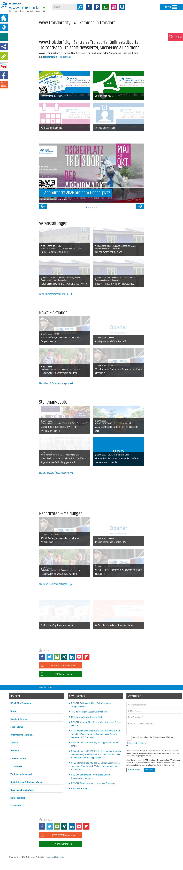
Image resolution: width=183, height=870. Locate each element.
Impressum (50, 857)
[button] (86, 207)
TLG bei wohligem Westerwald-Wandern (89, 712)
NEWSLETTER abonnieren (57, 665)
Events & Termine (18, 719)
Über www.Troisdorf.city (22, 790)
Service (14, 743)
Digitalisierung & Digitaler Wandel (26, 782)
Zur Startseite (15, 805)
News (13, 711)
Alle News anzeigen (80, 788)
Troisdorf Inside (18, 758)
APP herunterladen (55, 674)
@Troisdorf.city (57, 56)
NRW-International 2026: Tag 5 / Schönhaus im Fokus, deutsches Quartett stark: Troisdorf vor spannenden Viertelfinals (95, 766)
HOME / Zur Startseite (20, 703)
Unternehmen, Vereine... (22, 735)
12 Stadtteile (16, 766)
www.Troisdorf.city (47, 687)
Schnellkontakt (17, 798)
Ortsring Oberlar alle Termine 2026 (86, 717)
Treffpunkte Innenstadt (21, 774)
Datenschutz (59, 857)
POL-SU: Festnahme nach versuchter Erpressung (93, 783)
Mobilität (14, 751)
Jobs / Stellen (17, 727)
